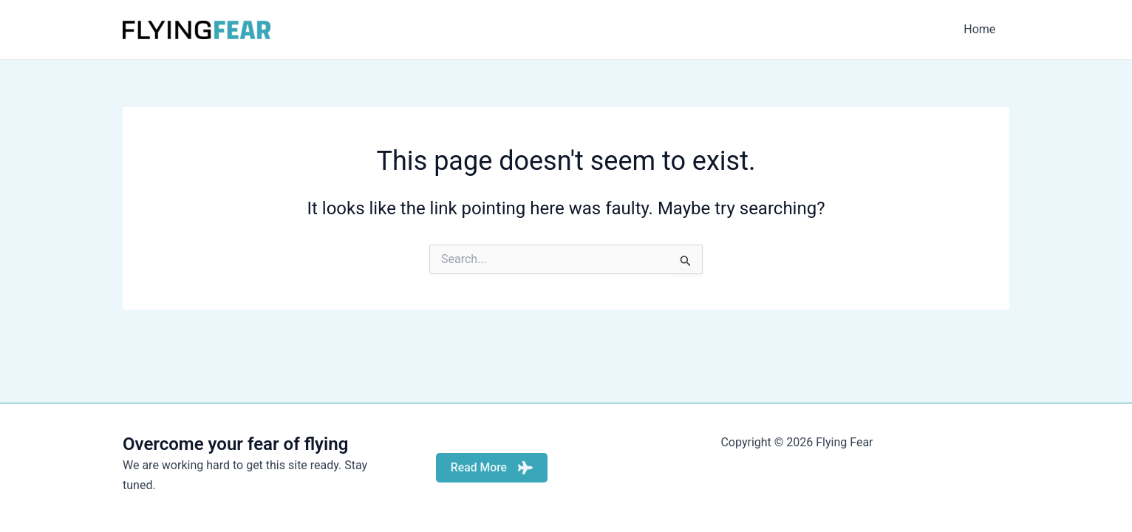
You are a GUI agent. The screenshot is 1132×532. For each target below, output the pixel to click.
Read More (491, 467)
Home (982, 29)
